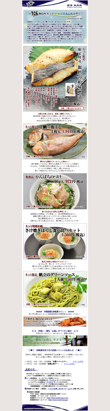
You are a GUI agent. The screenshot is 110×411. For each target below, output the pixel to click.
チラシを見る (77, 361)
